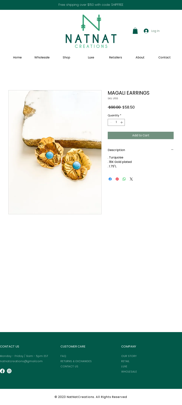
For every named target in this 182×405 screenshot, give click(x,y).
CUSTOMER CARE (73, 346)
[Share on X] (131, 179)
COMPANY (128, 346)
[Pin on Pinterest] (117, 179)
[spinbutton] (116, 122)
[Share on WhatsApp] (124, 179)
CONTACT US (9, 346)
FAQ (63, 356)
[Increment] (122, 122)
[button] (135, 31)
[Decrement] (110, 122)
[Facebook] (2, 371)
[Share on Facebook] (110, 179)
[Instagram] (9, 371)
